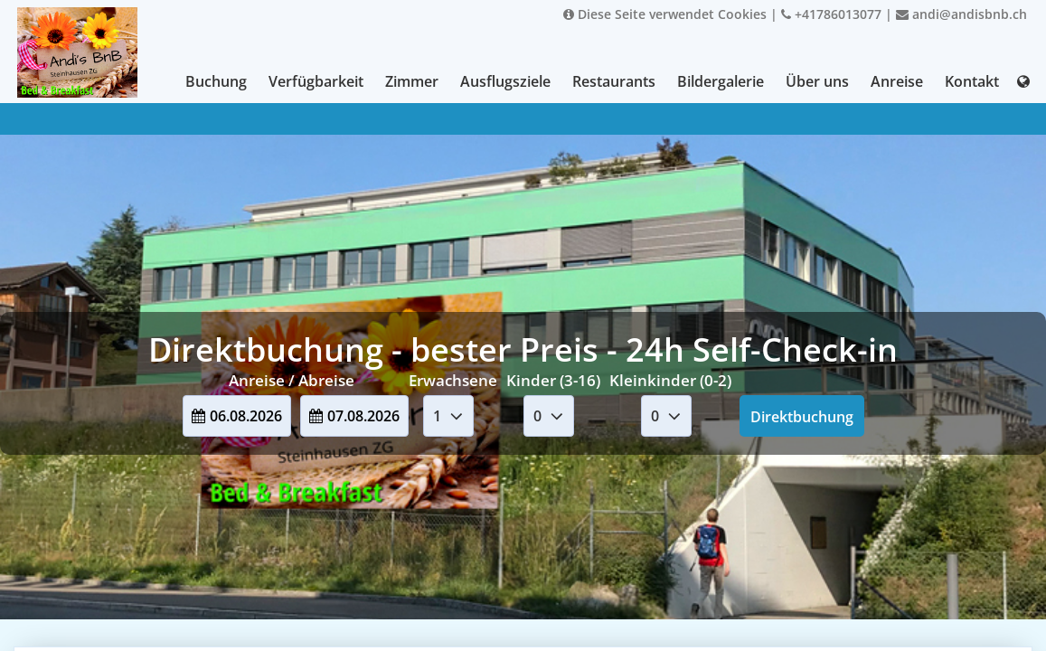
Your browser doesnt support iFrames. (523, 325)
